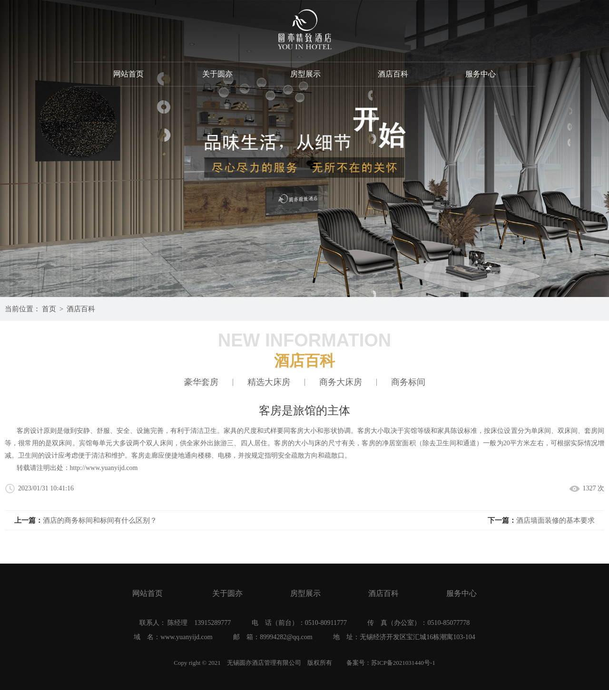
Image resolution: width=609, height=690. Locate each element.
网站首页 (128, 74)
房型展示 (305, 74)
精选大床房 (268, 382)
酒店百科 (393, 74)
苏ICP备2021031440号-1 (403, 662)
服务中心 (480, 74)
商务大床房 (340, 382)
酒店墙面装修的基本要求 (555, 520)
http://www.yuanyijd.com (104, 467)
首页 (49, 309)
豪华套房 (201, 382)
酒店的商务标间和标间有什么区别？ (100, 520)
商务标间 (408, 382)
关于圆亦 (217, 74)
